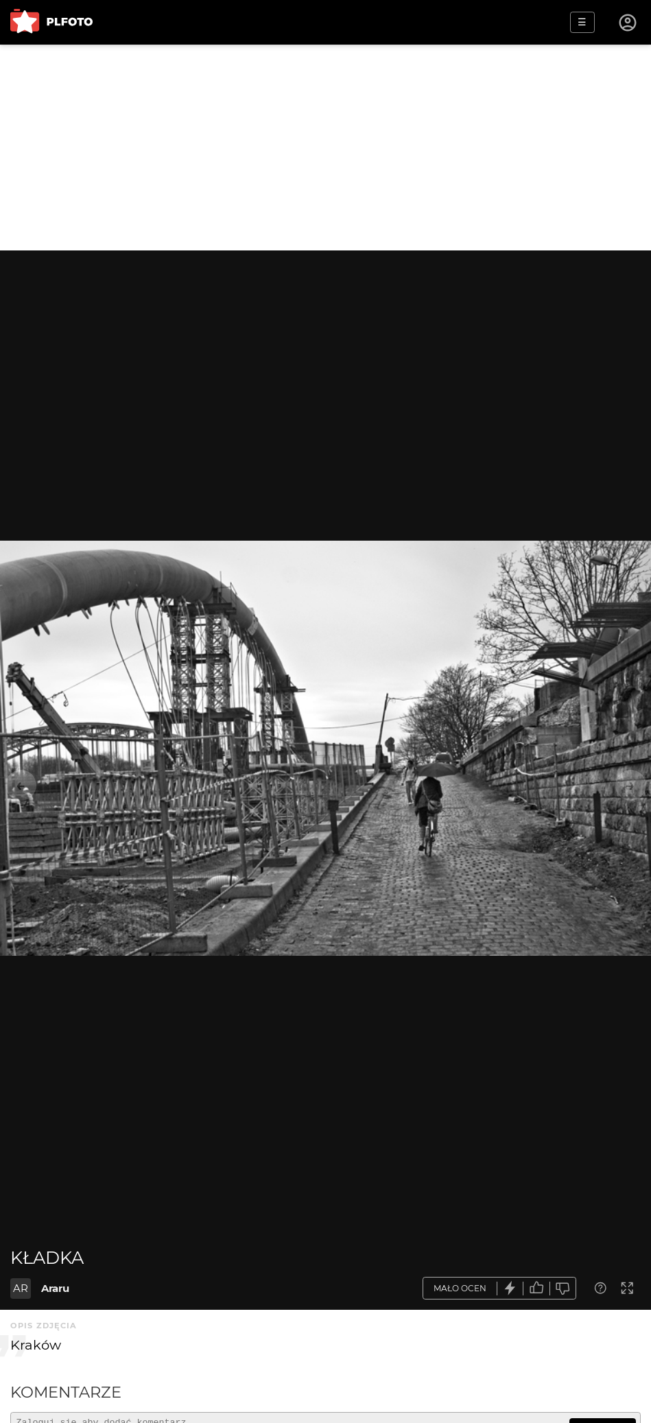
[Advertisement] (325, 147)
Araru (55, 1288)
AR (20, 1288)
